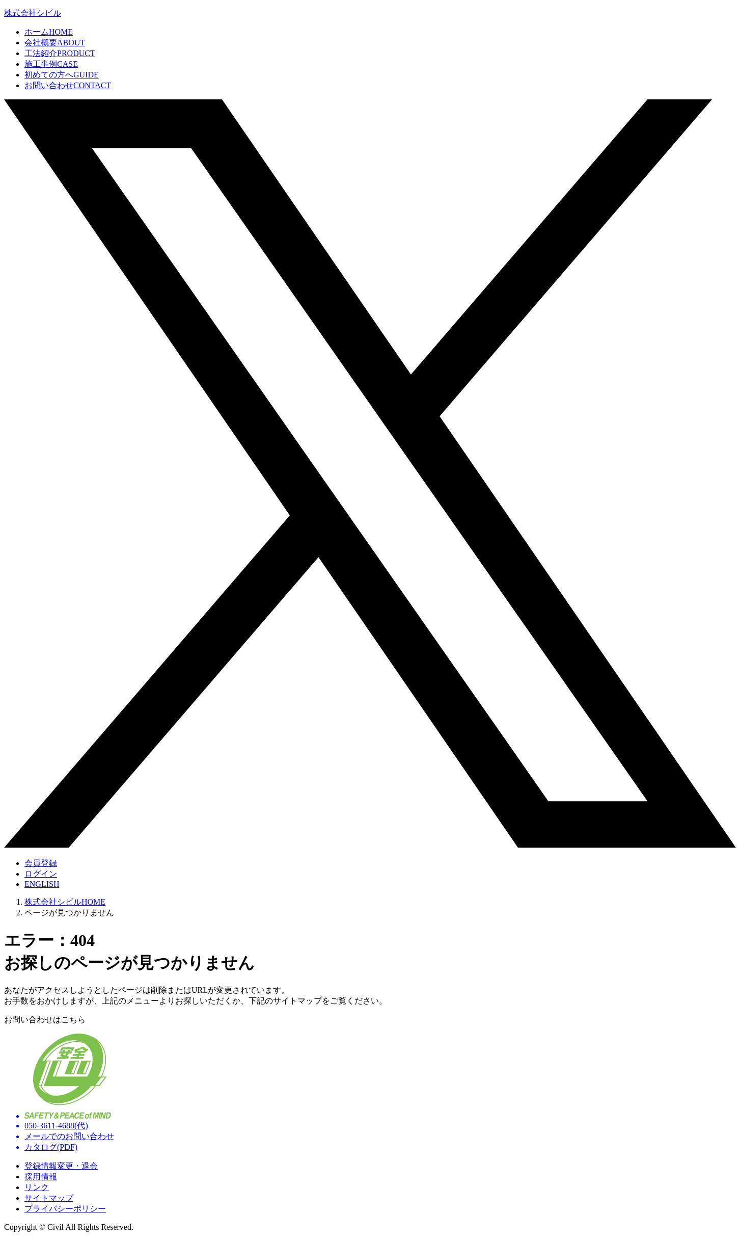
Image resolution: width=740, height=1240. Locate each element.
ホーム (48, 32)
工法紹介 (59, 53)
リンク (36, 1187)
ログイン (40, 873)
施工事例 (51, 64)
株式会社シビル (32, 13)
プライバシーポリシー (65, 1208)
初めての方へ (61, 74)
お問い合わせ (67, 85)
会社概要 (54, 42)
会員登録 (40, 863)
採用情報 (40, 1176)
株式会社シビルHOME (64, 902)
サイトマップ (48, 1198)
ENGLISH (41, 884)
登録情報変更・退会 (61, 1166)
